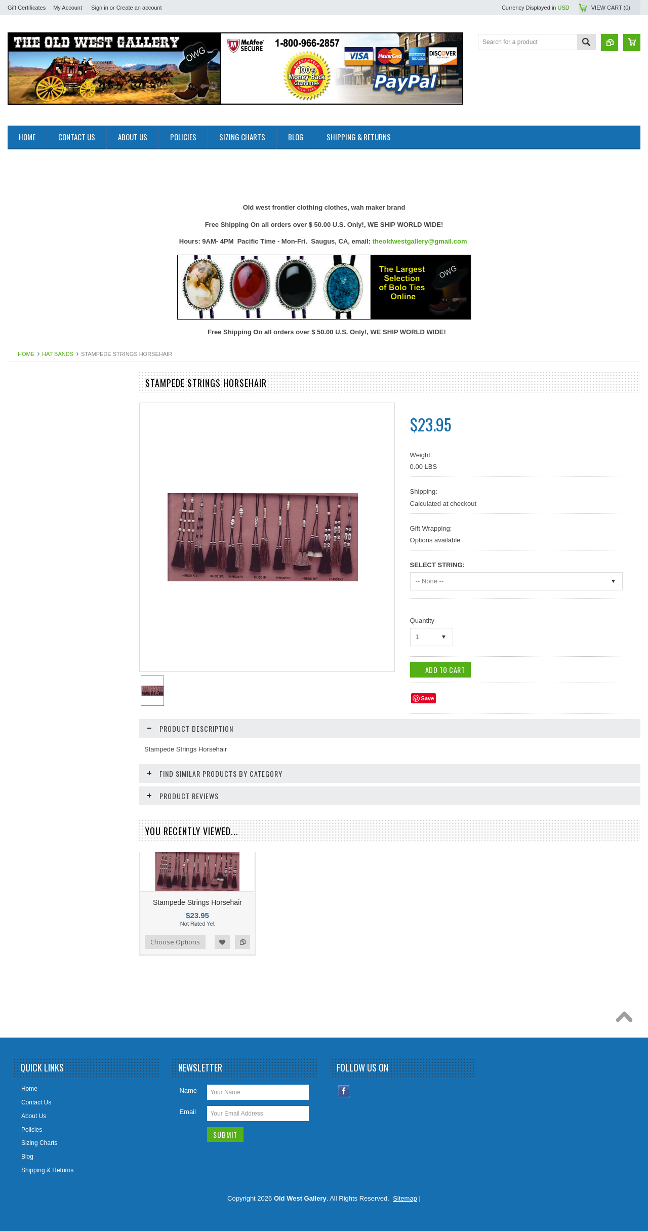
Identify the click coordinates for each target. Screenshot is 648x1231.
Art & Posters (31, 453)
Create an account (139, 8)
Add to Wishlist (222, 942)
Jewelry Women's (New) (45, 676)
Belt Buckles (30, 504)
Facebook (344, 1091)
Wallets (23, 917)
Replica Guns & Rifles (42, 831)
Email (187, 1112)
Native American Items (43, 745)
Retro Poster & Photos (43, 865)
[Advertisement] (192, 172)
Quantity (422, 620)
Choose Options (175, 941)
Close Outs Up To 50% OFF (51, 402)
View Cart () (610, 8)
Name (188, 1090)
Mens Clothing (32, 728)
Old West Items (34, 762)
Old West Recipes (37, 436)
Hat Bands (57, 354)
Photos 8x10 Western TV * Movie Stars (65, 779)
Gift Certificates (27, 8)
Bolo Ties (25, 522)
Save (427, 698)
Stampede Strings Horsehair (197, 902)
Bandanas (26, 470)
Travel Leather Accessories (49, 899)
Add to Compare (242, 942)
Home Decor (30, 642)
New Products (32, 419)
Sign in (99, 8)
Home (26, 354)
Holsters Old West (37, 624)
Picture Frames (33, 796)
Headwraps (28, 607)
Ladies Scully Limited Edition (52, 710)
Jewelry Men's (32, 659)
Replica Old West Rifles (45, 848)
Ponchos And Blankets (43, 813)
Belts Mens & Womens (43, 487)
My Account (67, 8)
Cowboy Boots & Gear (43, 556)
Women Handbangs (40, 882)
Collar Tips (27, 539)
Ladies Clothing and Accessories (57, 693)
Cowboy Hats (31, 573)
